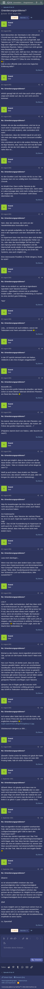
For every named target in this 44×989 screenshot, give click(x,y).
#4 (42, 168)
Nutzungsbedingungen (9, 981)
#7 (42, 319)
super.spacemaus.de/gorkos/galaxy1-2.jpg (17, 724)
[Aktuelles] (36, 2)
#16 (41, 708)
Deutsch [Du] (19, 977)
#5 (42, 214)
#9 (42, 378)
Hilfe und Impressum (9, 983)
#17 (41, 747)
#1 (42, 31)
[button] (4, 938)
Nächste (24, 17)
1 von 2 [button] (14, 17)
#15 (41, 644)
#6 (42, 277)
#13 (41, 549)
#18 (41, 779)
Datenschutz (23, 981)
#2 (42, 85)
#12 (41, 495)
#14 (41, 593)
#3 (42, 116)
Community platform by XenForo (19, 987)
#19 (41, 818)
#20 (41, 869)
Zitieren (40, 70)
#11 (41, 451)
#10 (41, 412)
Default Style (7, 977)
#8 (42, 348)
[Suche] (41, 2)
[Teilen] (39, 31)
